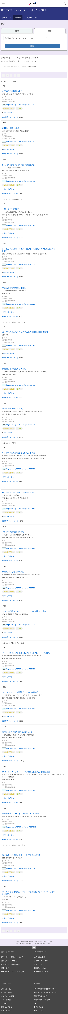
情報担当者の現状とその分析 (14, 369)
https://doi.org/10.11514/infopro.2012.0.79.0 (20, 625)
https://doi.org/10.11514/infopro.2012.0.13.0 (20, 181)
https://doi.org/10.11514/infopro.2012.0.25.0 (20, 264)
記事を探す (5, 968)
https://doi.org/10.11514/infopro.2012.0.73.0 (20, 588)
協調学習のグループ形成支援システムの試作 (20, 813)
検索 (17, 31)
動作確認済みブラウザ (42, 1000)
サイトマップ (39, 1010)
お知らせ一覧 (6, 989)
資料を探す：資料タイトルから (12, 957)
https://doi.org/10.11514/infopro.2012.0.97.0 (20, 790)
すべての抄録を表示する (30, 67)
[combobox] (23, 38)
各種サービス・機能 (41, 961)
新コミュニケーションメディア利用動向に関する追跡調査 (26, 771)
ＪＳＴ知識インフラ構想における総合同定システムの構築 (26, 652)
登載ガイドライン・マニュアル (45, 992)
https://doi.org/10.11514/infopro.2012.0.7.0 (20, 141)
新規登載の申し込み (41, 971)
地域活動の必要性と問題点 (13, 408)
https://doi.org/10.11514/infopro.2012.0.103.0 (21, 827)
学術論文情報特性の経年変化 (14, 288)
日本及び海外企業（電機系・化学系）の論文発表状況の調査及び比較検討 (28, 249)
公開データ (38, 964)
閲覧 (50, 31)
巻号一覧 (17, 17)
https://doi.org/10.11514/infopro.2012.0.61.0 (20, 509)
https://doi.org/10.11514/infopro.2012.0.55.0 (20, 469)
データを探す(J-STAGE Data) (12, 971)
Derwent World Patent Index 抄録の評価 (18, 165)
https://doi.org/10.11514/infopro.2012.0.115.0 (21, 910)
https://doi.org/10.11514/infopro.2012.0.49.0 (20, 425)
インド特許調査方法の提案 (13, 532)
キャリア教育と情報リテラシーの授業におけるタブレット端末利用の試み (28, 892)
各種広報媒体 (6, 1010)
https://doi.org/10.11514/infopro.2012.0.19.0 (20, 225)
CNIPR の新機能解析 (10, 128)
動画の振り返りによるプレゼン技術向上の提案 (21, 855)
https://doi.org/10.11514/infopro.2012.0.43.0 (20, 385)
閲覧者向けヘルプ (40, 996)
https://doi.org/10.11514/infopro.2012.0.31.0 (20, 304)
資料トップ (6, 17)
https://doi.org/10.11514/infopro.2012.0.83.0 (20, 669)
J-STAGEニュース (7, 1003)
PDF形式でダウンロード (10, 117)
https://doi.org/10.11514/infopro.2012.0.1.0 (20, 105)
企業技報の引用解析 (10, 209)
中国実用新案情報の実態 (12, 91)
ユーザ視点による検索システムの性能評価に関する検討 (25, 332)
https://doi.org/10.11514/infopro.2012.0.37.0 (20, 345)
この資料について (32, 17)
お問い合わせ (39, 1007)
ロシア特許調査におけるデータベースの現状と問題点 (24, 611)
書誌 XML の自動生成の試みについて (17, 732)
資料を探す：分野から (9, 961)
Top (34, 947)
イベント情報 (6, 1000)
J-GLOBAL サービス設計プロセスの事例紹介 (20, 692)
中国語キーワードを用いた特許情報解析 (18, 492)
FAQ (35, 1003)
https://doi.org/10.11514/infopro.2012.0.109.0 (21, 868)
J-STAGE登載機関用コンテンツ (45, 989)
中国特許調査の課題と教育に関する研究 (18, 452)
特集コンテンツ (6, 1007)
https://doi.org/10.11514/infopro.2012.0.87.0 (20, 708)
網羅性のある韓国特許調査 (13, 571)
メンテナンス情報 (7, 996)
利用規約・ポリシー (41, 968)
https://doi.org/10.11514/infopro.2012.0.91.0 (20, 748)
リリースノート (6, 992)
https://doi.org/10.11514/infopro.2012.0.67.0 (20, 548)
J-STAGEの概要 (39, 957)
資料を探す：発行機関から (10, 964)
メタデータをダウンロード (10, 67)
